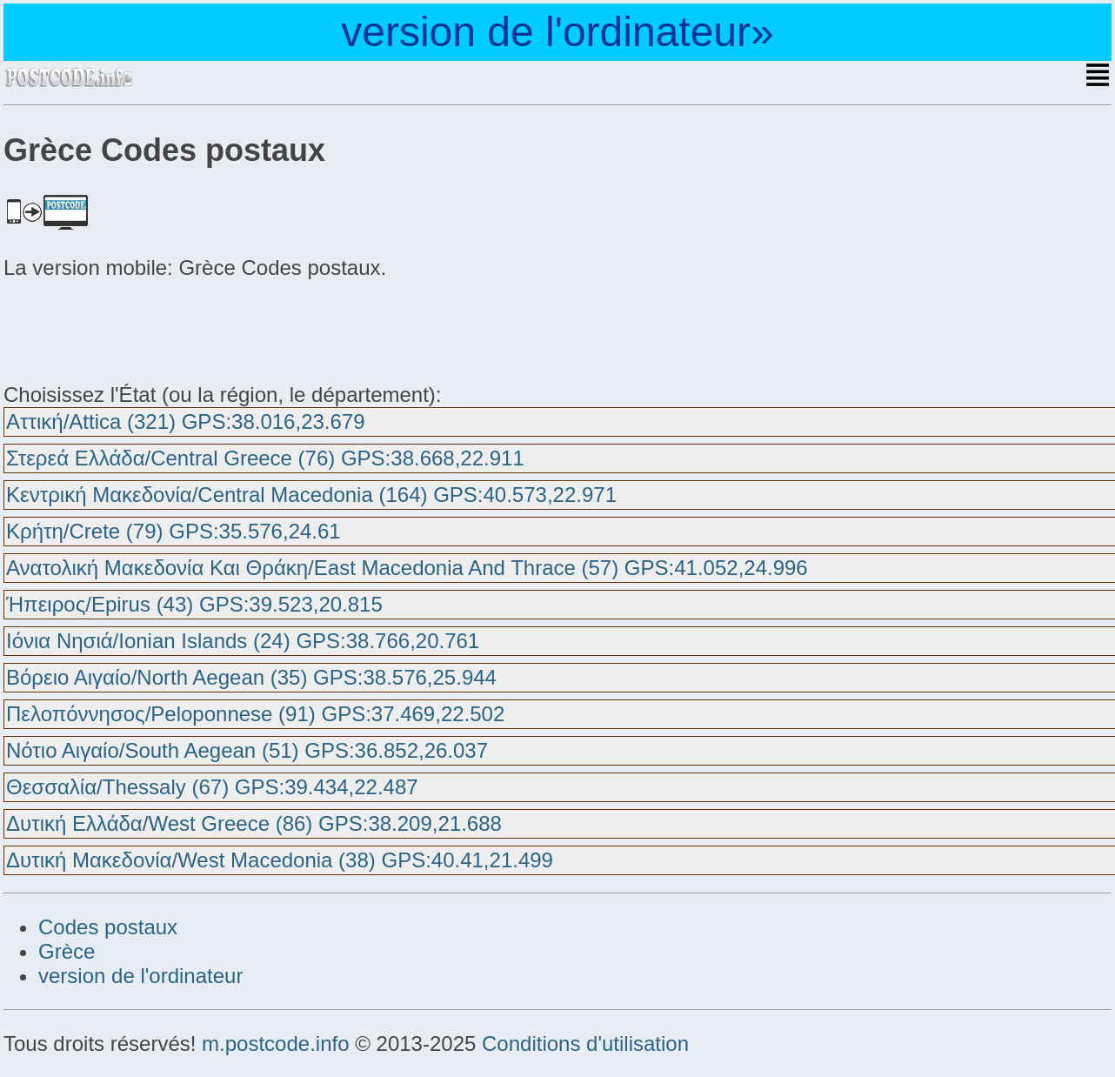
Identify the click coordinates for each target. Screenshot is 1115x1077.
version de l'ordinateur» (557, 32)
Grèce (66, 951)
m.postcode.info (275, 1043)
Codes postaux (107, 927)
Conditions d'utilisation (585, 1043)
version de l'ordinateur (140, 975)
